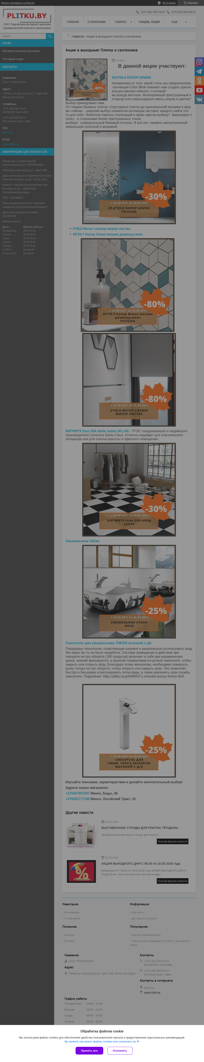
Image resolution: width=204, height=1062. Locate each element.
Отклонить (120, 1050)
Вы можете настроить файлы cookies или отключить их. (101, 1041)
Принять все (89, 1050)
